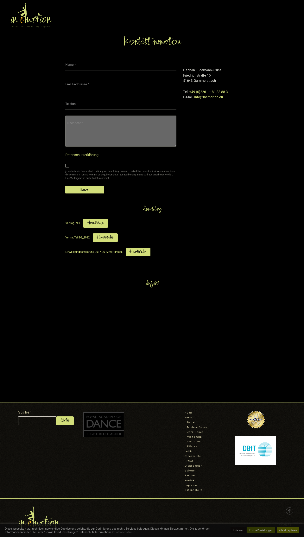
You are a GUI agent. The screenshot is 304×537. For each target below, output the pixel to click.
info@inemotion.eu (208, 97)
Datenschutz (193, 490)
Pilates (192, 446)
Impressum (192, 485)
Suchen (25, 412)
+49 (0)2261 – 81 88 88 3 (208, 92)
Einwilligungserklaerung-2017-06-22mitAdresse (94, 251)
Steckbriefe (193, 456)
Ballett (192, 422)
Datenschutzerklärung (81, 155)
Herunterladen (95, 223)
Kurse (189, 417)
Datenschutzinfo (124, 532)
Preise (189, 460)
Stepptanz (194, 441)
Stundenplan (193, 465)
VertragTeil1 (72, 222)
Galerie (190, 470)
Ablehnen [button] (238, 530)
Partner (190, 475)
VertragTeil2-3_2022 (77, 237)
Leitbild (190, 451)
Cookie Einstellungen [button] (260, 530)
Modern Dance (197, 427)
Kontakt (190, 480)
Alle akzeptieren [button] (288, 530)
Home (189, 412)
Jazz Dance (195, 432)
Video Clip (194, 436)
